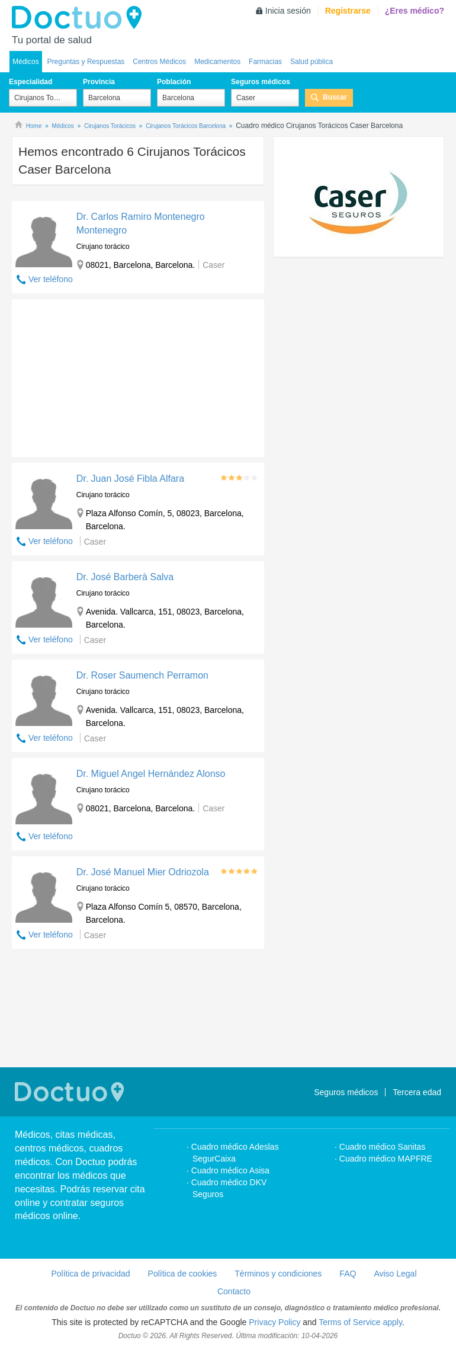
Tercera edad (417, 1092)
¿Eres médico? (414, 10)
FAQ (347, 1273)
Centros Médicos (159, 61)
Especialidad (30, 81)
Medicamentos (217, 61)
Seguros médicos (260, 81)
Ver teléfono (50, 279)
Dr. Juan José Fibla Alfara (130, 479)
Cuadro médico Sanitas (382, 1146)
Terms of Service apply (360, 1322)
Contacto (234, 1291)
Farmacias (265, 61)
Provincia (99, 81)
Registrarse (348, 10)
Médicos (25, 61)
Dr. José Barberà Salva (125, 577)
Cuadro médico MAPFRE (385, 1158)
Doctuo (80, 18)
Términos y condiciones (278, 1273)
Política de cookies (182, 1273)
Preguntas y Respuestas (86, 61)
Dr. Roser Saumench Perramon (142, 675)
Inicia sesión (288, 10)
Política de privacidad (90, 1273)
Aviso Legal (395, 1273)
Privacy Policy (274, 1322)
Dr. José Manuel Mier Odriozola (142, 872)
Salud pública (311, 61)
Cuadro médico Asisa (230, 1170)
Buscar (335, 97)
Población (174, 81)
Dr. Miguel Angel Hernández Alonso (151, 774)
